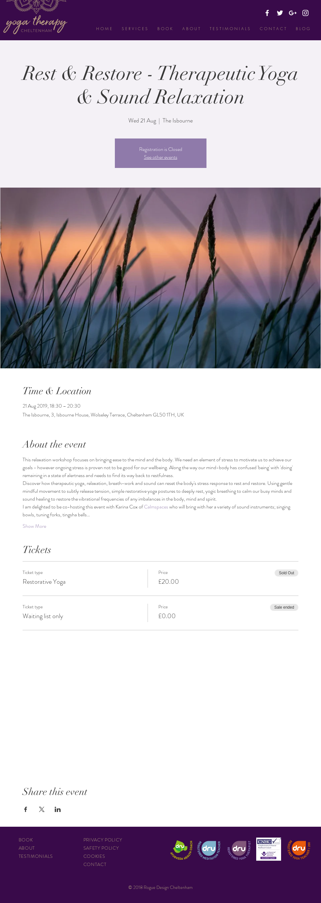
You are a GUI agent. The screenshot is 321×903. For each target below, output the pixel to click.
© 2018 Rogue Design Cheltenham (160, 887)
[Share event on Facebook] (26, 809)
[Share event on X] (42, 809)
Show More (34, 526)
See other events (160, 157)
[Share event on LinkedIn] (58, 809)
